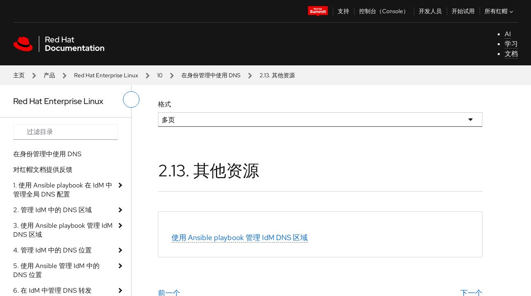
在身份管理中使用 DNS (211, 75)
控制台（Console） (384, 11)
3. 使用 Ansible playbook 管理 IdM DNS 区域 (63, 230)
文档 (511, 53)
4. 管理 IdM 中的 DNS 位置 (52, 250)
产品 (49, 75)
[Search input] (65, 132)
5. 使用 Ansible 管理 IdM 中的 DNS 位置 (56, 270)
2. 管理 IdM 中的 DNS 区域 (52, 210)
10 (159, 75)
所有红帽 (500, 11)
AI (508, 34)
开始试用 (463, 11)
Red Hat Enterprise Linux (106, 75)
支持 (343, 11)
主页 (19, 75)
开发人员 (430, 11)
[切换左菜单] (131, 99)
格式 (164, 104)
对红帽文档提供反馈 (42, 169)
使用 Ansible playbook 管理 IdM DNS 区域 (240, 237)
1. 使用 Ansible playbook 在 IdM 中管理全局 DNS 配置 (62, 190)
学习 (511, 43)
